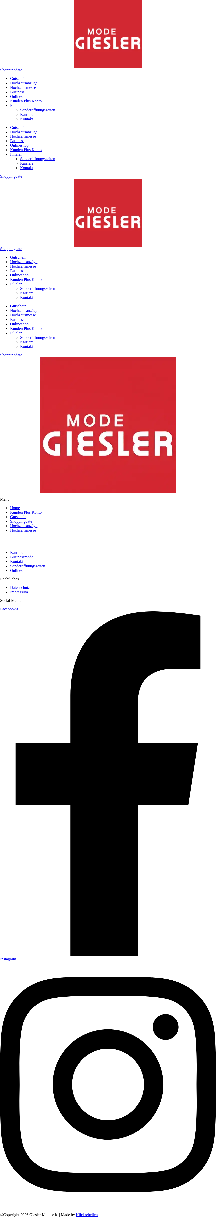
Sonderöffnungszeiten (37, 110)
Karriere (26, 114)
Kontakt (26, 119)
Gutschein (18, 78)
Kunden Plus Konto (26, 101)
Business (17, 92)
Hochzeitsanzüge (23, 83)
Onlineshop (19, 96)
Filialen (16, 105)
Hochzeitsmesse (23, 87)
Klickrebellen (87, 1215)
